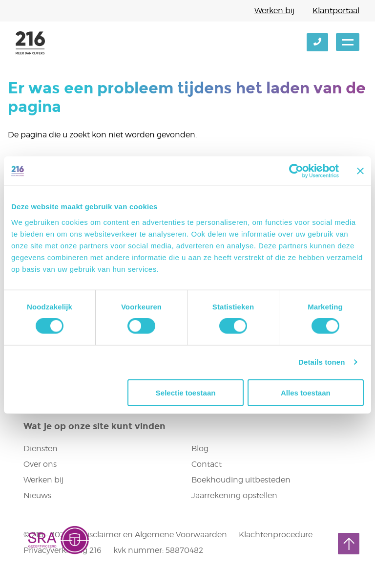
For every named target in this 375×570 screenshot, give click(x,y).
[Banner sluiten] (360, 171)
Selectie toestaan (186, 392)
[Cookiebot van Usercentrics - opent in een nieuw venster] (296, 171)
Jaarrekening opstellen (234, 495)
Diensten (40, 448)
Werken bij (274, 10)
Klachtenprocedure (275, 534)
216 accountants (30, 43)
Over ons (40, 464)
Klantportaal (335, 10)
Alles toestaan (306, 392)
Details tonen (321, 362)
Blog (199, 448)
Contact (206, 464)
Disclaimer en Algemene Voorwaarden (154, 534)
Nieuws (37, 495)
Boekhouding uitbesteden (241, 479)
